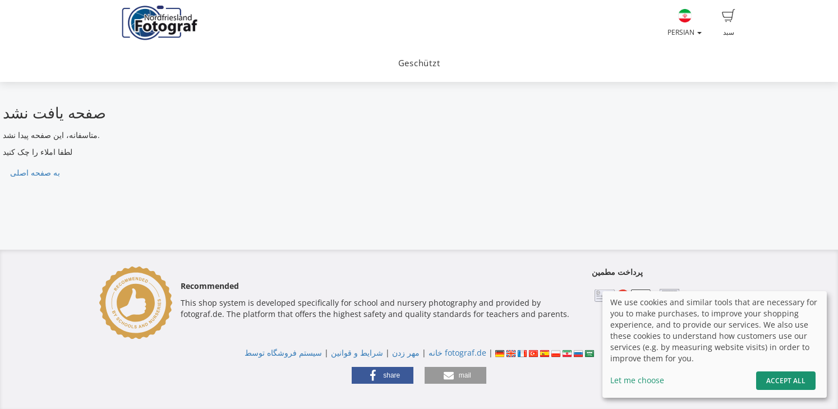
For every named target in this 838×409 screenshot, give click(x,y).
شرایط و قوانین (357, 352)
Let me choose (637, 380)
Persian (684, 23)
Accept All (785, 380)
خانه (436, 352)
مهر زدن (406, 352)
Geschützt (419, 63)
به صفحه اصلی (35, 172)
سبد (728, 23)
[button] (382, 375)
